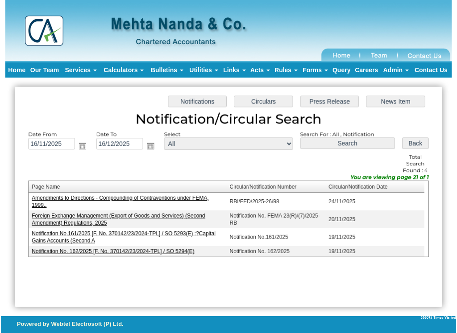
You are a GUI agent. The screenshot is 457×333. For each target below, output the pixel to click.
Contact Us (431, 70)
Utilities (203, 70)
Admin (396, 70)
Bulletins (167, 70)
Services (81, 70)
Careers (366, 70)
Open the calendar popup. (85, 147)
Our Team (44, 70)
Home (16, 70)
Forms (315, 70)
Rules (286, 70)
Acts (260, 70)
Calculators (124, 70)
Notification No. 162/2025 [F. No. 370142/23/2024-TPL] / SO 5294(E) (115, 250)
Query (341, 70)
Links (234, 70)
